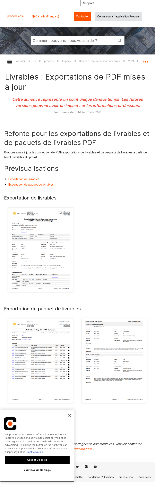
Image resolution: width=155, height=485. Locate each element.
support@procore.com (76, 449)
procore (49, 61)
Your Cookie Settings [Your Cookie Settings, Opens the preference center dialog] (37, 470)
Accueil (21, 61)
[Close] (69, 415)
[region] (37, 446)
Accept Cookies (37, 459)
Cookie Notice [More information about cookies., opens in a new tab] (34, 452)
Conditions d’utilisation (101, 477)
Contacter (82, 16)
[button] (120, 40)
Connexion (144, 477)
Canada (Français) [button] (47, 16)
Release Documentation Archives (100, 61)
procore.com (15, 16)
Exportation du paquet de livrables (31, 184)
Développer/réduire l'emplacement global (145, 60)
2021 (131, 61)
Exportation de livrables (23, 179)
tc (35, 61)
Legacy (67, 61)
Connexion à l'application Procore (118, 16)
